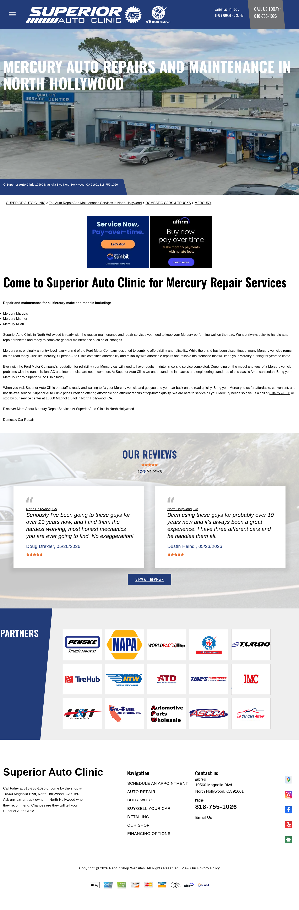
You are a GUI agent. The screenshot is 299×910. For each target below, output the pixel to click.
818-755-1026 (265, 16)
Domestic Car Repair (18, 419)
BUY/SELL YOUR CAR (148, 808)
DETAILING (138, 817)
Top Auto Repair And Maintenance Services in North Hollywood (95, 203)
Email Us (203, 817)
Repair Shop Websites (127, 868)
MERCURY (203, 203)
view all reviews (149, 579)
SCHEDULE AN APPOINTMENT (157, 783)
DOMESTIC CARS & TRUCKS (168, 203)
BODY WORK (140, 800)
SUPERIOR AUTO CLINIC (25, 203)
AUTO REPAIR (141, 792)
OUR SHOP (138, 825)
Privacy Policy (208, 868)
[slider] (149, 465)
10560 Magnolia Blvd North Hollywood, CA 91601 (67, 184)
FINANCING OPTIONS (148, 833)
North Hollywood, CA (41, 509)
